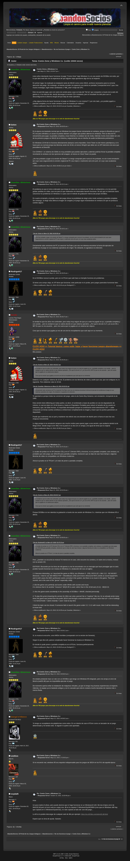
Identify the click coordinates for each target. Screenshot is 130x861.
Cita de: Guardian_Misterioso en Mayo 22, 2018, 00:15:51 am (51, 386)
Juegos (95, 30)
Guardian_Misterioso (20, 69)
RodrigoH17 (16, 271)
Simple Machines (74, 854)
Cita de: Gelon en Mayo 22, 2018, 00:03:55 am (46, 233)
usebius (14, 756)
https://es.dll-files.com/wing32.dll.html (94, 814)
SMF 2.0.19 (56, 854)
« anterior (112, 54)
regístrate (39, 30)
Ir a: (99, 839)
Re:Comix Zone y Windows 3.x (48, 124)
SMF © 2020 (64, 854)
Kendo (14, 315)
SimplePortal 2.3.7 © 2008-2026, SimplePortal (66, 856)
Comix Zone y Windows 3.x (47, 69)
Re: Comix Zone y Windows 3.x (49, 793)
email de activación (58, 30)
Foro (88, 30)
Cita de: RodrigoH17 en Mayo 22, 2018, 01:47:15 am (48, 542)
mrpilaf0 (15, 794)
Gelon (14, 125)
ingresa (32, 30)
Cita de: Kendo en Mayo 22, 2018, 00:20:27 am (47, 364)
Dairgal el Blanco (19, 717)
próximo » (119, 54)
